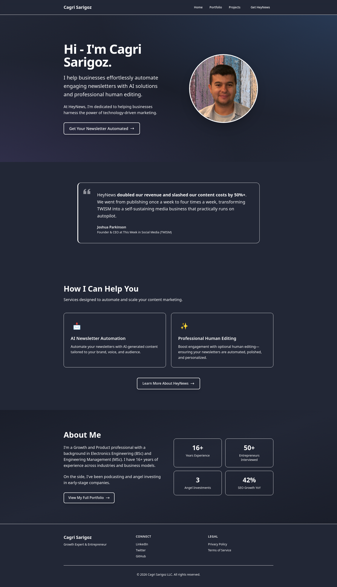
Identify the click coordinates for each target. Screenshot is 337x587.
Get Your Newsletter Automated (101, 129)
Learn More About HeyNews (168, 383)
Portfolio (216, 7)
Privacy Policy (217, 544)
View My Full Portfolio (89, 497)
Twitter (141, 550)
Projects (234, 7)
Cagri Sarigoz (78, 7)
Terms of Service (219, 550)
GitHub (141, 556)
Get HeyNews (260, 7)
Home (198, 7)
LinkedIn (142, 544)
